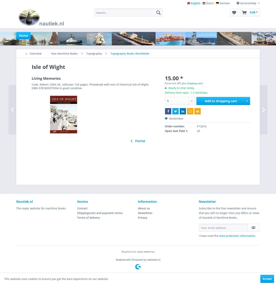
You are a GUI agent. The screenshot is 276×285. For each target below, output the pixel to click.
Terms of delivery (88, 217)
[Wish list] (234, 12)
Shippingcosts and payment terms (100, 213)
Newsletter (145, 213)
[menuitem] (128, 12)
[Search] (158, 12)
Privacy (142, 217)
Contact (82, 208)
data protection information (237, 236)
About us (144, 208)
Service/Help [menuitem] (247, 3)
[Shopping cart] (250, 12)
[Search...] (128, 12)
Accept (267, 279)
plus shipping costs (192, 83)
